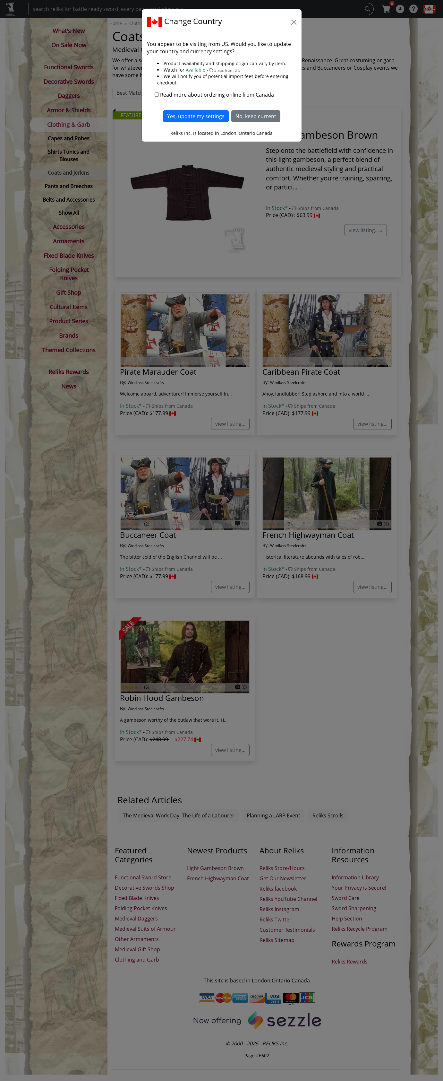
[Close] (294, 22)
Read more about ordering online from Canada (217, 94)
